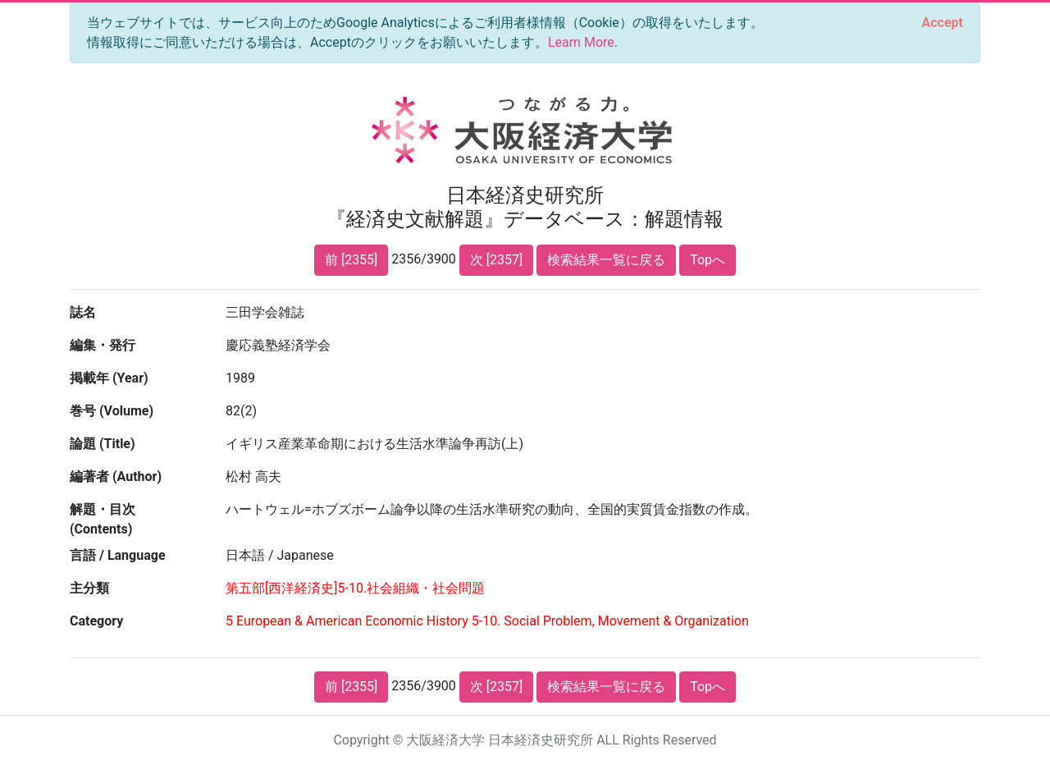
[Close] (942, 23)
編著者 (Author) (116, 476)
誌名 (83, 312)
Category (96, 621)
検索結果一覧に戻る (606, 260)
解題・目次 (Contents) (102, 519)
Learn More (581, 42)
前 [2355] (351, 260)
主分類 (89, 588)
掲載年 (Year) (109, 378)
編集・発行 (102, 345)
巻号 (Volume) (111, 411)
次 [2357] (496, 260)
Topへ (707, 260)
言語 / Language (118, 555)
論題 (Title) (102, 443)
